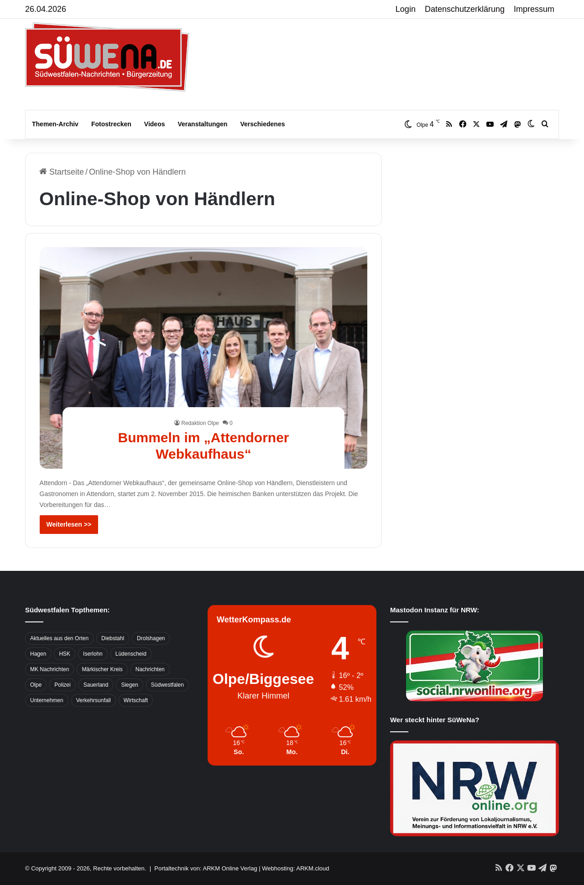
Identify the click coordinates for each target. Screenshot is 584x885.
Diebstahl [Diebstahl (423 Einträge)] (112, 638)
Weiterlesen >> (69, 524)
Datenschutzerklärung (465, 9)
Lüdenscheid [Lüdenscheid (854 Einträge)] (130, 654)
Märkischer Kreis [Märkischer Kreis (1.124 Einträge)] (102, 669)
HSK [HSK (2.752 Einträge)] (64, 654)
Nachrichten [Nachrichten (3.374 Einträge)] (150, 669)
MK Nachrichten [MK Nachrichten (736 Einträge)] (49, 669)
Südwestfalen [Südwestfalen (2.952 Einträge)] (167, 685)
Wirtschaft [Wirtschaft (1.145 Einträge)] (136, 700)
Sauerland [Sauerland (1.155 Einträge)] (96, 685)
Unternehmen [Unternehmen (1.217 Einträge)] (46, 700)
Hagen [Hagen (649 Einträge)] (38, 654)
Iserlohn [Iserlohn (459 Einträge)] (93, 654)
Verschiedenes (262, 124)
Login (406, 9)
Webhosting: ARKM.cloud (295, 868)
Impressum (534, 9)
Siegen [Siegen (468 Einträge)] (129, 685)
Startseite (61, 171)
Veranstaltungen (203, 124)
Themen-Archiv (55, 124)
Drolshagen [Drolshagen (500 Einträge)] (151, 638)
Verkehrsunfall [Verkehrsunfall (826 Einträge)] (93, 700)
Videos (154, 124)
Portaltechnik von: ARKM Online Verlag (205, 868)
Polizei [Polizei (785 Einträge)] (62, 685)
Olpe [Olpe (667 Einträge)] (36, 685)
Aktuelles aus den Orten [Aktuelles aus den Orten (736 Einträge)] (59, 638)
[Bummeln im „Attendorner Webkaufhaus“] (204, 358)
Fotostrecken (111, 124)
